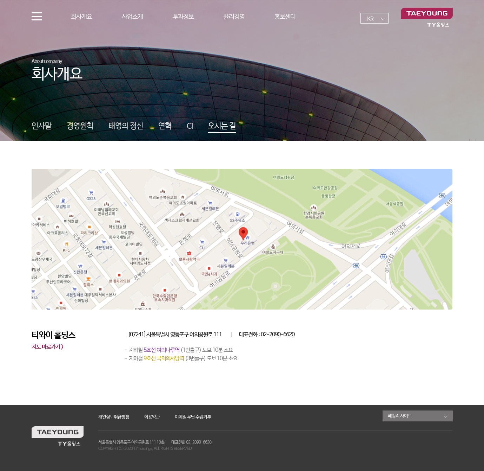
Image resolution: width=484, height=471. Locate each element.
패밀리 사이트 (400, 416)
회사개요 (81, 16)
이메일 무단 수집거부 (193, 417)
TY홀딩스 (427, 17)
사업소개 (132, 16)
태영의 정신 (125, 126)
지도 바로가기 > (47, 347)
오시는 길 (222, 126)
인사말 (42, 126)
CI (190, 126)
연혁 (165, 126)
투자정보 (183, 16)
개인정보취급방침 (113, 417)
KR (370, 19)
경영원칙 (80, 126)
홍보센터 (285, 16)
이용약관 (152, 417)
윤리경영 (234, 16)
